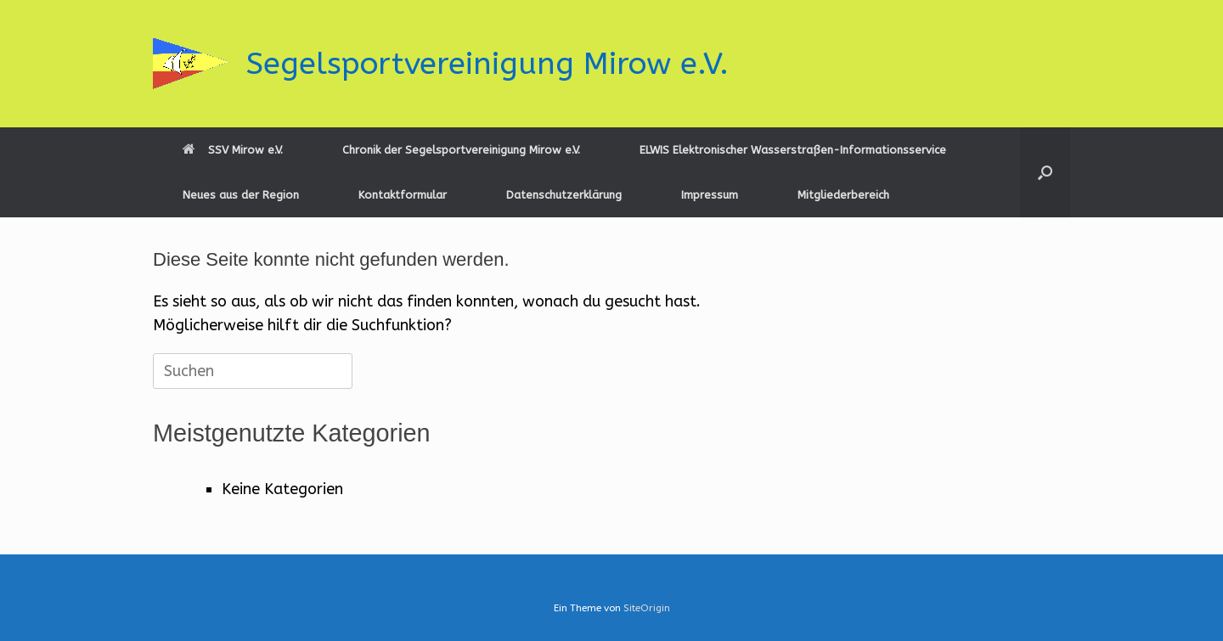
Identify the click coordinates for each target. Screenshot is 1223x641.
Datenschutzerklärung (564, 194)
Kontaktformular (402, 194)
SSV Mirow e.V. (233, 149)
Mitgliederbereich (843, 194)
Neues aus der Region (241, 194)
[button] (1045, 172)
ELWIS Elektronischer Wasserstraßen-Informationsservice (793, 149)
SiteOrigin (646, 608)
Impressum (709, 194)
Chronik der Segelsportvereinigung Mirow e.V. (461, 149)
